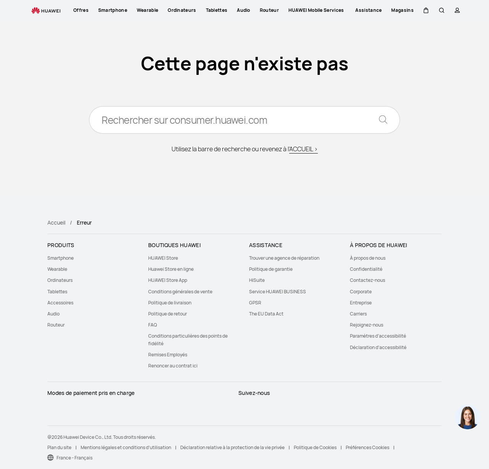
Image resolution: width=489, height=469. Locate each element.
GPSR (255, 302)
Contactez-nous (367, 280)
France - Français (74, 457)
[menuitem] (93, 258)
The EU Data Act (266, 314)
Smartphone (60, 258)
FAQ (152, 325)
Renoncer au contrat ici (173, 365)
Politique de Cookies (315, 447)
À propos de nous (367, 258)
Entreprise (361, 302)
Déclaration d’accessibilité (378, 347)
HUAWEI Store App (167, 280)
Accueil (56, 222)
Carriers (358, 314)
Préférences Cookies (367, 447)
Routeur (56, 325)
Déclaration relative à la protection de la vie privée (232, 447)
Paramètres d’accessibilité (378, 336)
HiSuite (257, 280)
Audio (53, 314)
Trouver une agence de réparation (284, 258)
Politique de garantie (271, 269)
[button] (426, 10)
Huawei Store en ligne (171, 269)
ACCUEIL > (303, 149)
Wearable (57, 269)
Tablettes (57, 291)
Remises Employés (167, 354)
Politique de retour (167, 314)
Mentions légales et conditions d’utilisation (126, 447)
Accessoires (60, 302)
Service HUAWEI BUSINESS (277, 291)
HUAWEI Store (163, 258)
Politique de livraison (169, 302)
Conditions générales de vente (180, 291)
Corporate (361, 291)
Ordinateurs (60, 280)
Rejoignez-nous (366, 325)
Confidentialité (366, 269)
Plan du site (59, 447)
